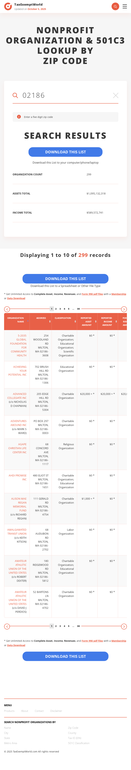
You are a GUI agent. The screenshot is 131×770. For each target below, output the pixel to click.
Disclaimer (56, 711)
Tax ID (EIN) (74, 738)
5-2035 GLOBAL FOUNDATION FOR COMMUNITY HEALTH (18, 345)
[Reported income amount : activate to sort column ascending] (108, 321)
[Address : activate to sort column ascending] (41, 321)
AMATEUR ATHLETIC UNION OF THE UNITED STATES (17, 567)
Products (9, 711)
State (7, 738)
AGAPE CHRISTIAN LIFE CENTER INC (17, 448)
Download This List (65, 151)
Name (7, 727)
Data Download (16, 298)
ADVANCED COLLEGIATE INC (16, 395)
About (24, 711)
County (72, 733)
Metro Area (10, 743)
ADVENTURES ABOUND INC (18, 423)
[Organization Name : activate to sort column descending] (17, 321)
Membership (118, 294)
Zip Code (73, 727)
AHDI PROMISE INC (17, 477)
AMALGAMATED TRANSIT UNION (16, 531)
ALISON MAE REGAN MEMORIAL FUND (18, 504)
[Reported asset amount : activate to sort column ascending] (87, 321)
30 (78, 308)
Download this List (65, 656)
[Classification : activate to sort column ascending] (64, 321)
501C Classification (79, 743)
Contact (39, 711)
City (6, 733)
